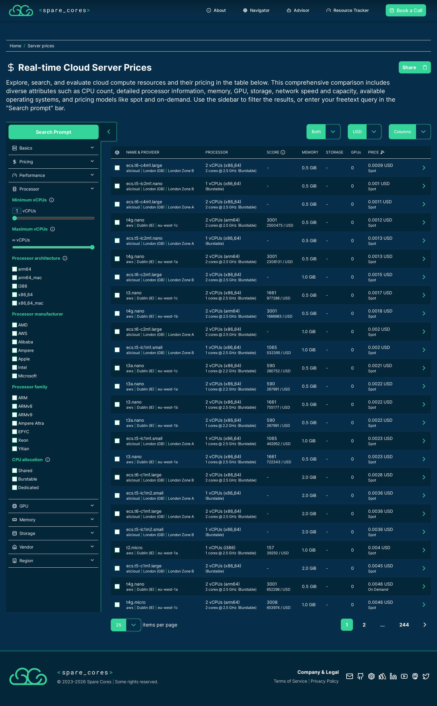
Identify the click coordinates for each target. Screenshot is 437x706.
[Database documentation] (371, 676)
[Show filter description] (51, 200)
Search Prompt (53, 132)
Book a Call (405, 10)
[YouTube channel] (404, 676)
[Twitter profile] (426, 676)
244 (404, 625)
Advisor (297, 10)
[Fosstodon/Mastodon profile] (415, 676)
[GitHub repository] (360, 676)
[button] (53, 148)
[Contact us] (349, 676)
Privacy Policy (325, 681)
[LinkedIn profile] (393, 676)
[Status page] (382, 676)
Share (414, 67)
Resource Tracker (347, 10)
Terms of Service (290, 681)
